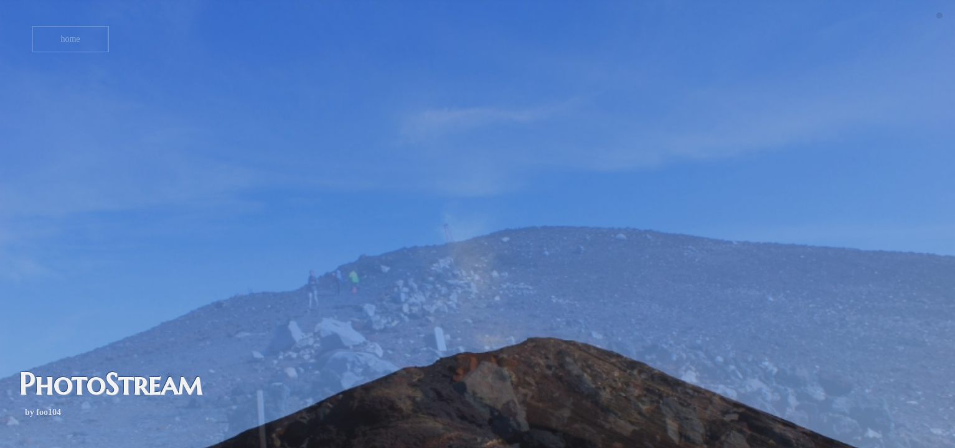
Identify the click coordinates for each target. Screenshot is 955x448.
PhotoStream (110, 384)
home (70, 39)
